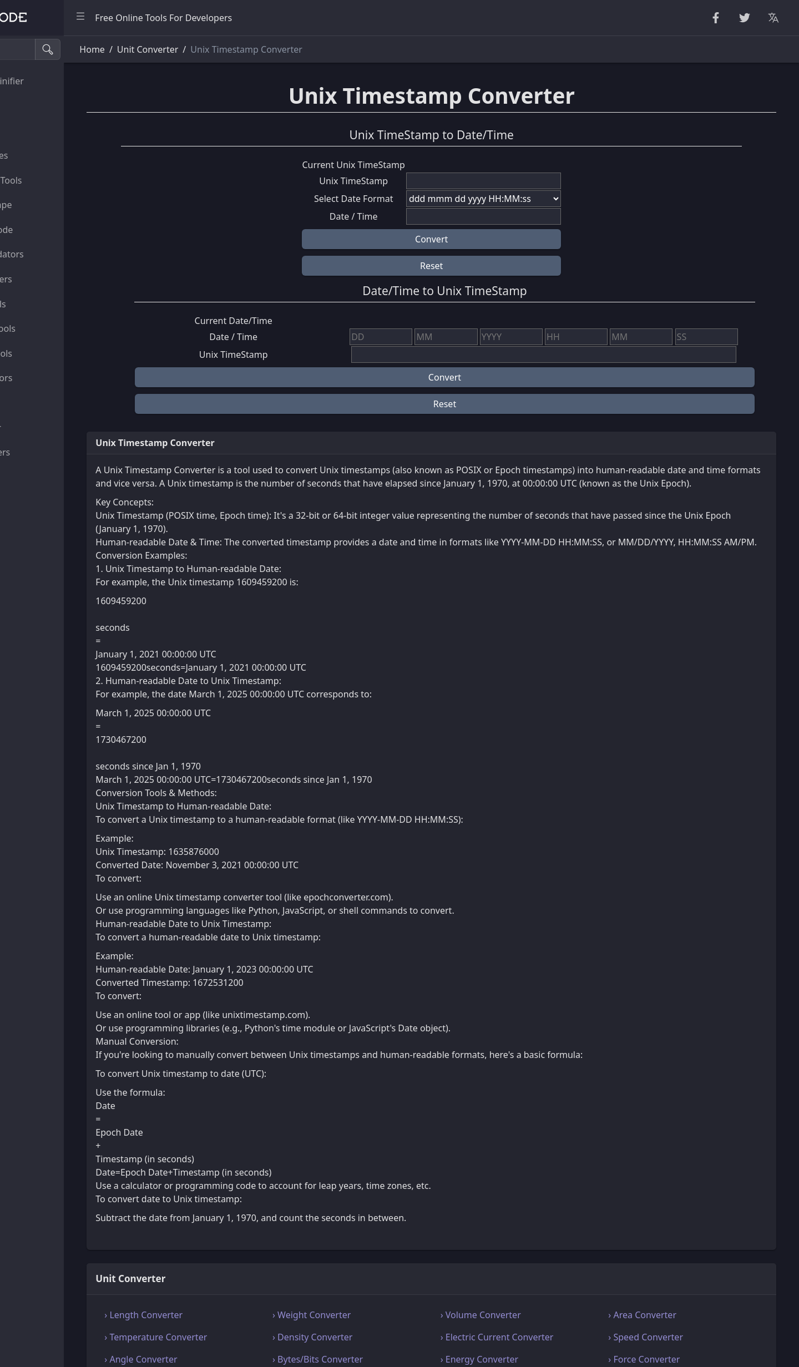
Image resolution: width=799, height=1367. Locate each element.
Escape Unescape (49, 205)
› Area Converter (664, 1341)
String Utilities (42, 106)
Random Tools (42, 130)
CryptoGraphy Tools (54, 180)
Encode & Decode (50, 230)
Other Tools (37, 501)
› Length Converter (229, 1341)
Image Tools (38, 477)
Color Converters (48, 452)
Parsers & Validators (55, 254)
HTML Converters (49, 279)
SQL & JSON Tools (49, 353)
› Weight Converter (376, 1341)
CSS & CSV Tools (46, 304)
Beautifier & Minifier (55, 81)
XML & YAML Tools (51, 328)
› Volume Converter (524, 1341)
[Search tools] (63, 49)
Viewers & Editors (49, 378)
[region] (75, 701)
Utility (25, 403)
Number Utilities (47, 155)
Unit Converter (44, 428)
